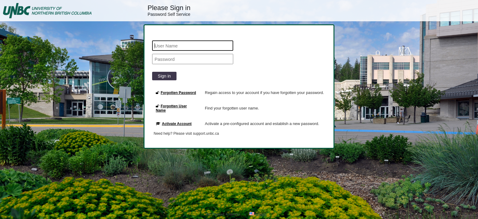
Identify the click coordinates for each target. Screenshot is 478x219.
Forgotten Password (176, 93)
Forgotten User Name (171, 108)
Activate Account (174, 124)
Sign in (164, 76)
